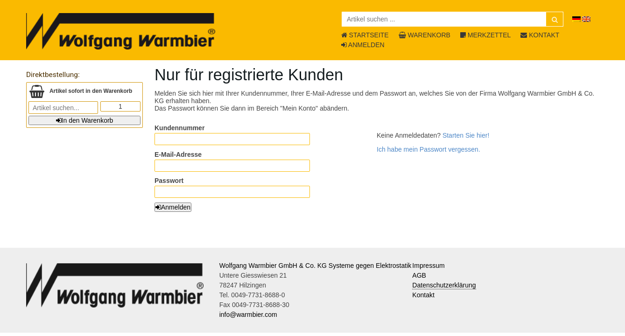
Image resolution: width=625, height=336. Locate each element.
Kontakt (423, 295)
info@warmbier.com (248, 314)
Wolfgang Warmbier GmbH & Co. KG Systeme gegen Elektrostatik (315, 265)
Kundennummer (179, 128)
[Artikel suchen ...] (452, 19)
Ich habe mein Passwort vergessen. (428, 149)
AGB (419, 275)
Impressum (428, 265)
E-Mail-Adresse (178, 154)
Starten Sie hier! (465, 135)
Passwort (168, 180)
